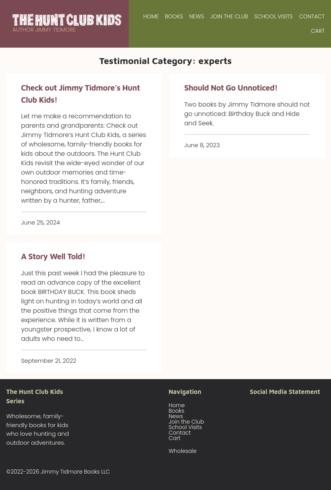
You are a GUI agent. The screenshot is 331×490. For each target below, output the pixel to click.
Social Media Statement (285, 391)
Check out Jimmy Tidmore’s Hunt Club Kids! (80, 93)
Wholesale (183, 451)
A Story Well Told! (53, 256)
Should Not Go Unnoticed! (231, 87)
